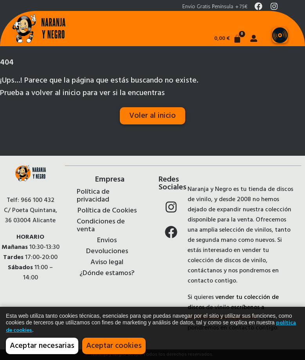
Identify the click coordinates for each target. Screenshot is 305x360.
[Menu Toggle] (280, 35)
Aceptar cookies (114, 346)
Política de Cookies (107, 210)
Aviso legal (106, 262)
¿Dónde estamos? (106, 273)
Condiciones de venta (101, 225)
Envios (107, 240)
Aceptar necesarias (42, 346)
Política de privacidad (93, 196)
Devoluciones (107, 251)
